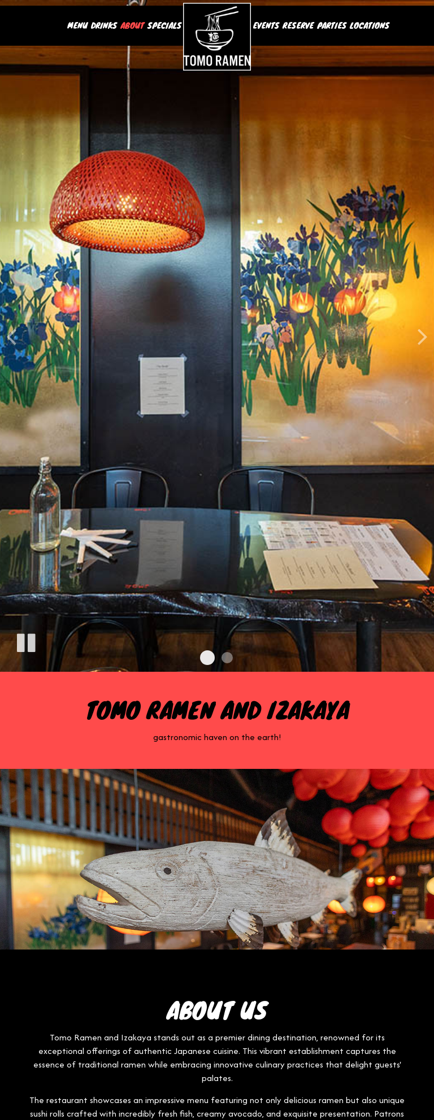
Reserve (298, 25)
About (132, 25)
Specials (164, 25)
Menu (77, 25)
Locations (369, 25)
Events (266, 25)
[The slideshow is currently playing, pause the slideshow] (25, 640)
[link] (217, 37)
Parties (331, 25)
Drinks (104, 25)
